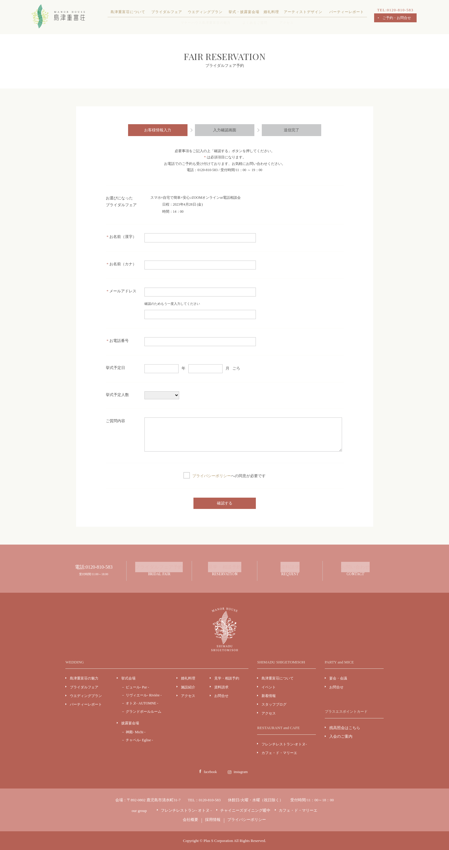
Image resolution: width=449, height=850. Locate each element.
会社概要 (190, 819)
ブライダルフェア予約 (159, 571)
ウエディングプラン (205, 12)
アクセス (286, 22)
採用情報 (212, 819)
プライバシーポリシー (211, 476)
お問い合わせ (355, 571)
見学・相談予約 (224, 571)
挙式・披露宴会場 (244, 12)
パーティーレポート (346, 12)
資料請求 (289, 571)
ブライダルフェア (166, 12)
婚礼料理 (271, 12)
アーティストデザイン (303, 12)
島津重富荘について (128, 12)
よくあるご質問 (254, 22)
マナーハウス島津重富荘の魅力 (206, 22)
